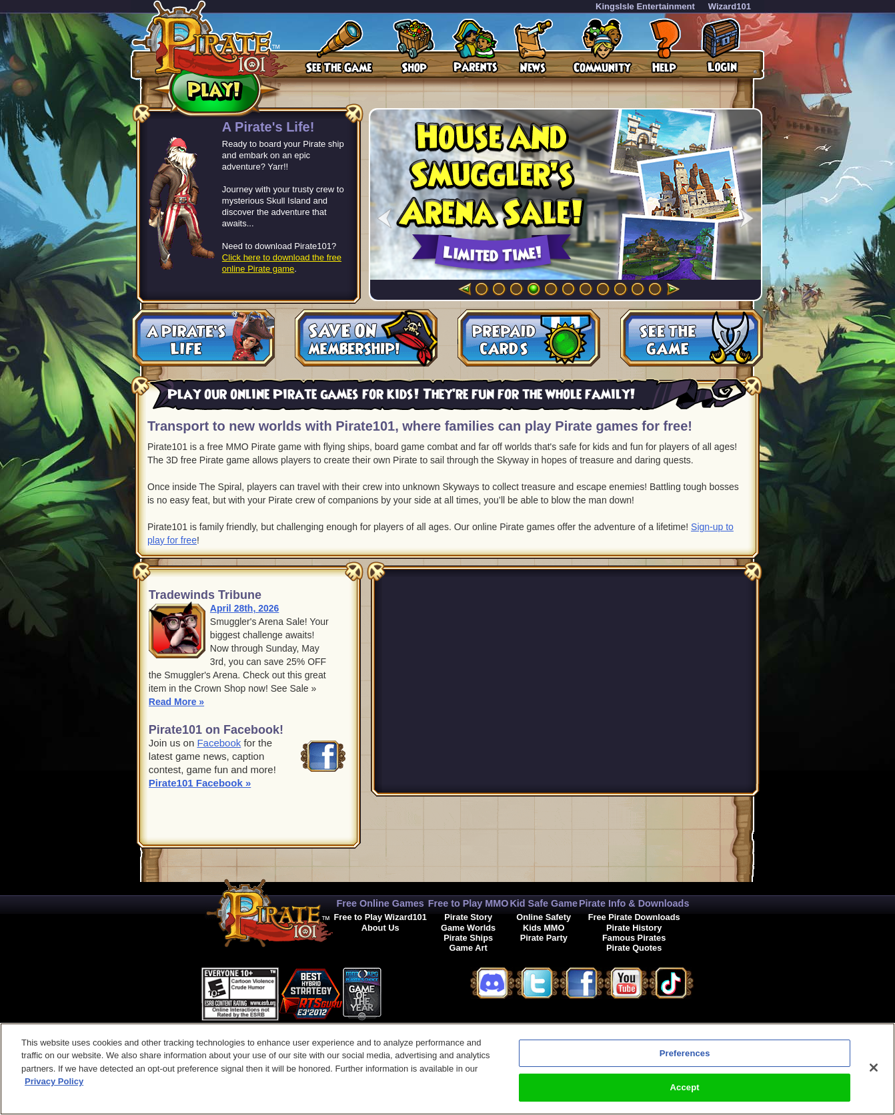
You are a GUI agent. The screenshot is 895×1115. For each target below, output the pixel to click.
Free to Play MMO (468, 903)
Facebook (219, 742)
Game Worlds (468, 928)
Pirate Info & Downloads (634, 903)
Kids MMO (544, 928)
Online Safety (543, 917)
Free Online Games (380, 903)
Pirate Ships (468, 938)
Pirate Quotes (634, 948)
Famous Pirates (634, 938)
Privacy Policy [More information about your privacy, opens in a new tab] (54, 1081)
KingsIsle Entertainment (645, 6)
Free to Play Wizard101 (380, 917)
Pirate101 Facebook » (200, 783)
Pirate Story (468, 917)
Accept (685, 1087)
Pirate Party (544, 938)
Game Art (469, 948)
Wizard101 (729, 6)
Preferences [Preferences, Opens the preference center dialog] (685, 1053)
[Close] (873, 1067)
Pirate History (634, 928)
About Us (380, 928)
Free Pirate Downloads (634, 917)
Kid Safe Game (544, 903)
